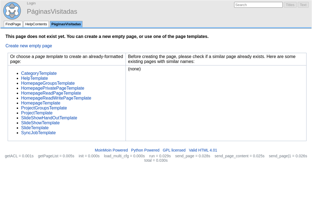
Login (31, 3)
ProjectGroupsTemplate (44, 108)
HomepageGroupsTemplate (48, 83)
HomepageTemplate (40, 103)
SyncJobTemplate (38, 132)
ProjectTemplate (37, 113)
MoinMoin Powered (111, 150)
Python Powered (145, 150)
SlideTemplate (35, 127)
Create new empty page (28, 45)
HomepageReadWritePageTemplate (56, 98)
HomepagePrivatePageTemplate (52, 88)
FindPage (13, 24)
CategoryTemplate (39, 73)
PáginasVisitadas (52, 11)
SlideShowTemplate (40, 122)
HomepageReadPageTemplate (51, 93)
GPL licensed (174, 150)
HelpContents (36, 24)
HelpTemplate (34, 78)
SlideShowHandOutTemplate (49, 118)
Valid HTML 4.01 (203, 150)
